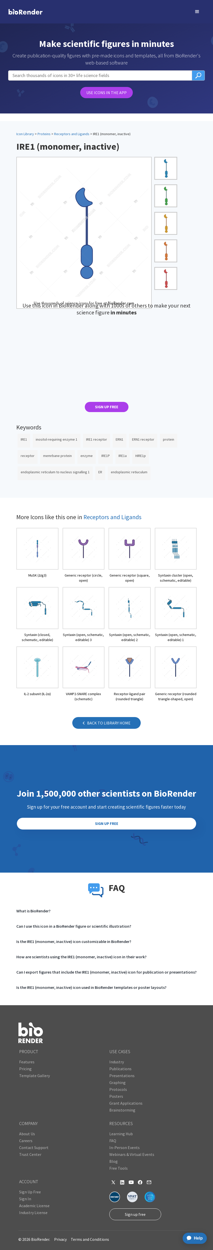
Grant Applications (126, 1103)
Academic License (34, 1205)
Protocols (118, 1089)
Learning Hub (121, 1133)
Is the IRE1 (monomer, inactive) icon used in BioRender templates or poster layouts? (91, 987)
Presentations (122, 1075)
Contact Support (34, 1147)
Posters (116, 1096)
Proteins (44, 134)
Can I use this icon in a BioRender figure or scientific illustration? (73, 926)
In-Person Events (124, 1147)
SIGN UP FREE (106, 406)
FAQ (112, 1140)
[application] (193, 1238)
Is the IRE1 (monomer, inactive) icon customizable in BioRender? (73, 941)
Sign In (25, 1198)
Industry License (33, 1212)
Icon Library (25, 134)
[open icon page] (37, 555)
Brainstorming (122, 1110)
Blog (113, 1161)
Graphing (117, 1082)
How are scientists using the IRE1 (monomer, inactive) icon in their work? (81, 956)
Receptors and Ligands (71, 134)
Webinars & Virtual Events (131, 1154)
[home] (15, 11)
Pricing (25, 1068)
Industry (116, 1061)
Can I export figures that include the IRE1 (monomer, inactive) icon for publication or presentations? (106, 972)
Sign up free (135, 1214)
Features (26, 1061)
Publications (120, 1068)
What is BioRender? (33, 910)
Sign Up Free (30, 1191)
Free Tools (118, 1168)
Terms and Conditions (90, 1239)
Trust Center (30, 1154)
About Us (27, 1133)
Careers (25, 1140)
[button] (197, 11)
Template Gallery (34, 1075)
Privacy (60, 1239)
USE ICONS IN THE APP (106, 92)
